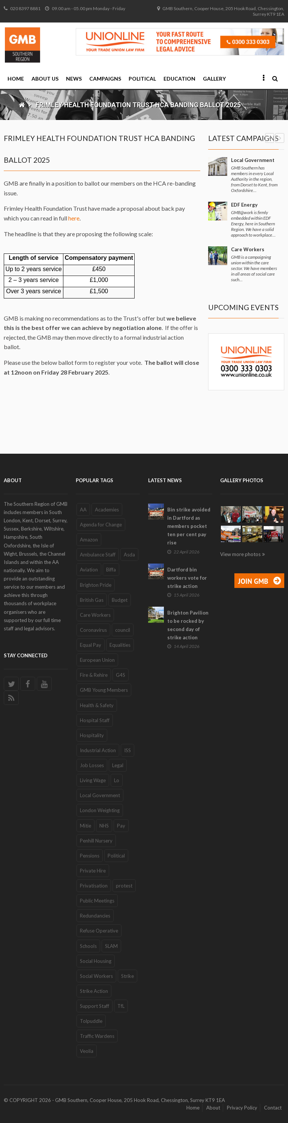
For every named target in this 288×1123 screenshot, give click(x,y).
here (74, 218)
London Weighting (100, 810)
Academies (107, 510)
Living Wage (93, 780)
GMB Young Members (104, 690)
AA (83, 510)
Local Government (252, 160)
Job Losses (92, 765)
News (74, 78)
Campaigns (105, 78)
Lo (116, 780)
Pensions (89, 856)
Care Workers (247, 249)
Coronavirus (93, 630)
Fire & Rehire (94, 675)
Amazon (89, 540)
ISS (127, 750)
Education (179, 78)
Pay (121, 826)
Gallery (214, 78)
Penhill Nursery (96, 841)
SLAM (111, 946)
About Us (45, 78)
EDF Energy (244, 205)
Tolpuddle (91, 1021)
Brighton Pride (95, 585)
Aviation (89, 570)
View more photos (240, 554)
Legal (117, 765)
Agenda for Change (101, 525)
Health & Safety (97, 705)
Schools (88, 946)
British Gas (92, 600)
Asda (129, 555)
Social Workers (96, 976)
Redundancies (95, 916)
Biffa (111, 570)
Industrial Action (98, 750)
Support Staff (94, 1006)
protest (124, 886)
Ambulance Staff (98, 555)
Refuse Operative (99, 931)
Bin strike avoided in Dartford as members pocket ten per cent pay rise (188, 526)
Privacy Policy (242, 1108)
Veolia (86, 1051)
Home (16, 78)
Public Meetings (97, 901)
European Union (97, 660)
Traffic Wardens (97, 1036)
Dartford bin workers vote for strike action (187, 578)
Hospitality (92, 735)
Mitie (85, 826)
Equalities (120, 645)
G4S (120, 675)
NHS (104, 826)
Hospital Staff (95, 720)
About (213, 1108)
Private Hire (93, 871)
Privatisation (94, 886)
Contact (273, 1108)
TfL (120, 1006)
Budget (120, 600)
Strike (127, 976)
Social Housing (95, 961)
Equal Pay (90, 645)
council (122, 630)
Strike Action (94, 991)
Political (142, 78)
